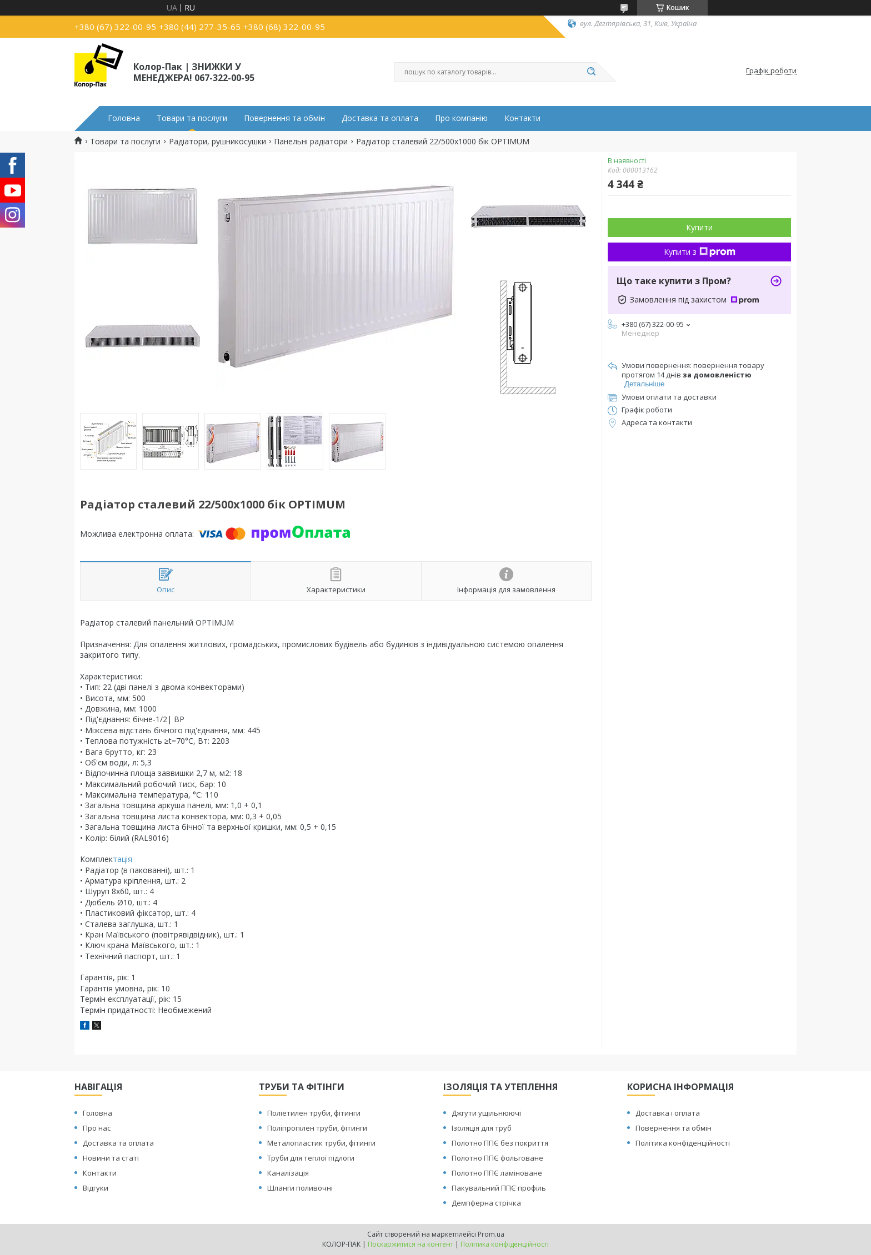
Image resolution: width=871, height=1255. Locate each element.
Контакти (522, 118)
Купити (699, 227)
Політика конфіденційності (682, 1143)
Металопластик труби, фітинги (321, 1143)
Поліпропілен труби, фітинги (317, 1128)
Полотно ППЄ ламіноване (497, 1173)
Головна (124, 118)
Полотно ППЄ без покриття (500, 1143)
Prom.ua (491, 1234)
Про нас (97, 1128)
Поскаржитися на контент (410, 1244)
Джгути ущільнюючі (486, 1113)
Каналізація (288, 1173)
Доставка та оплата (380, 118)
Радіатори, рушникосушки (217, 142)
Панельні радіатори (311, 142)
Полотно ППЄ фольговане (497, 1158)
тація (122, 859)
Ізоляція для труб (482, 1128)
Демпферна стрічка (486, 1203)
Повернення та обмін (284, 118)
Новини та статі (111, 1158)
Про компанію (461, 118)
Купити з (699, 251)
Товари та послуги (192, 118)
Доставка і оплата (667, 1113)
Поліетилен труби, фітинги (314, 1113)
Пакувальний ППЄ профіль (499, 1188)
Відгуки (95, 1188)
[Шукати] (591, 72)
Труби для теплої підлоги (310, 1158)
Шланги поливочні (300, 1188)
